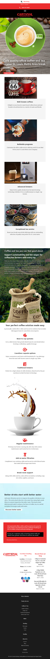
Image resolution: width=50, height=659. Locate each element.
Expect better (8, 73)
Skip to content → (25, 4)
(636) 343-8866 (26, 7)
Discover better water (13, 510)
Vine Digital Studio (37, 656)
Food (25, 630)
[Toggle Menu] (25, 11)
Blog (25, 643)
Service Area (25, 652)
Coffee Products (25, 608)
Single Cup (25, 610)
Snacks (25, 628)
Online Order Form (25, 614)
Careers (25, 641)
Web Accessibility (25, 645)
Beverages (25, 626)
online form (16, 540)
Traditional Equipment (25, 612)
